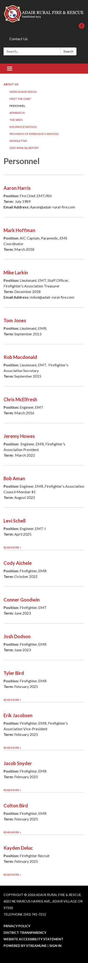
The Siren (16, 120)
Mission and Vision (23, 91)
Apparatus (17, 113)
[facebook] (81, 27)
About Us (11, 84)
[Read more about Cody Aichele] (44, 568)
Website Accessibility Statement (33, 939)
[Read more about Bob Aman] (44, 486)
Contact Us (18, 38)
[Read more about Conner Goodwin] (44, 605)
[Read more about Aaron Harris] (44, 196)
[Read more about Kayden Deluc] (44, 856)
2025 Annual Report (24, 148)
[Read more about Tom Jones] (44, 325)
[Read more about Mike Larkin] (44, 283)
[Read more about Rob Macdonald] (44, 365)
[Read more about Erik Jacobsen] (44, 726)
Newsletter (18, 141)
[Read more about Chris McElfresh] (44, 404)
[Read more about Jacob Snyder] (44, 771)
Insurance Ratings (23, 127)
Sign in (55, 946)
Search (68, 51)
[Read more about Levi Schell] (44, 529)
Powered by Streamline (25, 946)
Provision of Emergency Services (34, 134)
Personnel (17, 105)
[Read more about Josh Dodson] (44, 641)
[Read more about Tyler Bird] (44, 681)
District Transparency (25, 932)
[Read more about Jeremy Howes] (44, 444)
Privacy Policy (17, 926)
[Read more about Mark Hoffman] (44, 238)
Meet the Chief (20, 98)
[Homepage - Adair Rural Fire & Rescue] (44, 14)
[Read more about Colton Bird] (44, 813)
